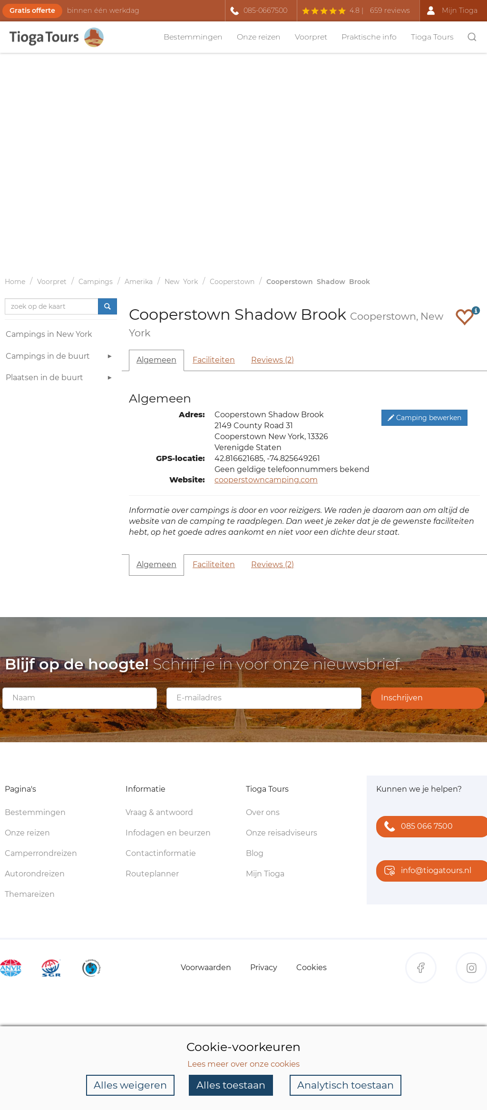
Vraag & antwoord (159, 812)
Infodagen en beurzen (168, 832)
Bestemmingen (193, 36)
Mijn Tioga (265, 873)
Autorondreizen (35, 873)
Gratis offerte (32, 10)
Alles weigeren (130, 1085)
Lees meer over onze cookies (243, 1064)
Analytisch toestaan (345, 1085)
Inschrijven (402, 697)
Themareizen (30, 894)
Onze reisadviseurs (281, 832)
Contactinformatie (161, 853)
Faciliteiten (214, 359)
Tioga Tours (432, 36)
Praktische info (369, 36)
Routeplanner (152, 873)
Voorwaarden (206, 967)
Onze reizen (259, 36)
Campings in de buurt (60, 357)
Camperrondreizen (41, 853)
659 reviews (390, 10)
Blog (254, 853)
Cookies (311, 967)
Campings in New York (49, 334)
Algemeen (156, 359)
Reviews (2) (272, 359)
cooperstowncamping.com (266, 479)
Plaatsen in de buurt (60, 379)
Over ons (263, 812)
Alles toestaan (230, 1085)
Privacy (263, 967)
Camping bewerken (424, 417)
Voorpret (311, 36)
